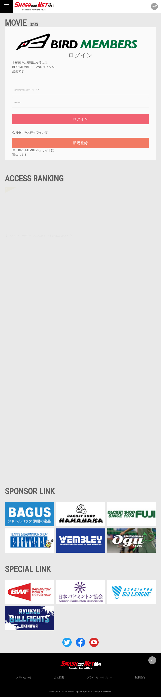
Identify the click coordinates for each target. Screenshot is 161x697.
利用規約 (140, 677)
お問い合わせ (23, 677)
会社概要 (59, 677)
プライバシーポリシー (99, 677)
